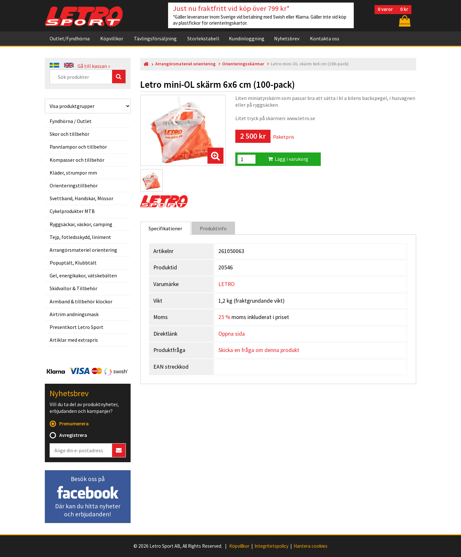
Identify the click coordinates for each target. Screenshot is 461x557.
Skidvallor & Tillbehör (73, 288)
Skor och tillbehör (69, 134)
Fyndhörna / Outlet (71, 121)
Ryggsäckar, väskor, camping (81, 224)
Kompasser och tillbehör (77, 160)
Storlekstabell (203, 38)
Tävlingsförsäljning (155, 38)
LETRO (226, 284)
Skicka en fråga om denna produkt (258, 350)
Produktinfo (213, 228)
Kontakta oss (324, 38)
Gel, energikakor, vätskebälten (83, 275)
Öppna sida (231, 333)
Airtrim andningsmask (74, 314)
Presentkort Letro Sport (76, 327)
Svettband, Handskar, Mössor (81, 198)
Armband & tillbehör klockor (81, 301)
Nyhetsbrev (286, 38)
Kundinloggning (246, 38)
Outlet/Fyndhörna (70, 38)
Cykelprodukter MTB (72, 211)
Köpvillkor (111, 38)
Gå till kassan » (93, 66)
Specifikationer (165, 228)
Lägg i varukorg (288, 159)
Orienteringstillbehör (74, 185)
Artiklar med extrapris (74, 340)
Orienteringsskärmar (243, 64)
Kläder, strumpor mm (73, 172)
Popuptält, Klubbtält (73, 262)
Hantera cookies (311, 546)
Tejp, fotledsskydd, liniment (80, 237)
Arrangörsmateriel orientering (83, 250)
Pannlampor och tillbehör (78, 146)
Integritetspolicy (271, 546)
